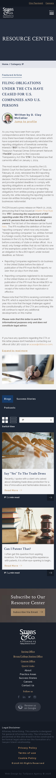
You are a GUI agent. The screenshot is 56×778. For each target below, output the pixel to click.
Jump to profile (26, 121)
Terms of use (27, 753)
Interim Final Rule (44, 211)
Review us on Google (27, 706)
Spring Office (28, 651)
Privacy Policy (27, 748)
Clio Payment (36, 3)
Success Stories (26, 399)
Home (5, 64)
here (4, 226)
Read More (11, 490)
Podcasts (9, 407)
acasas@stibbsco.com (40, 344)
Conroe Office (28, 661)
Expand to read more (15, 350)
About (28, 670)
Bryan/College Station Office (28, 656)
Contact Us (28, 685)
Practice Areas (28, 674)
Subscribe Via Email (25, 612)
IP (5, 497)
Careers (50, 3)
